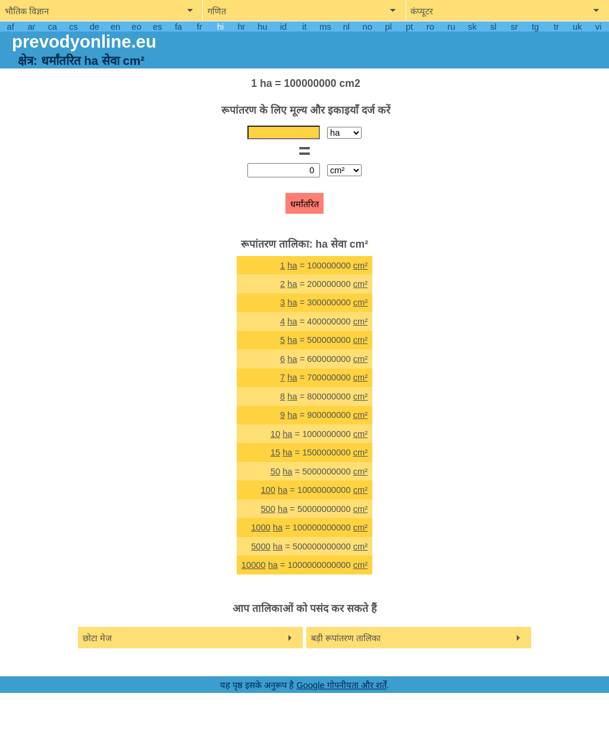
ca (52, 27)
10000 (253, 565)
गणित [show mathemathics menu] (217, 11)
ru (451, 27)
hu (262, 27)
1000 (261, 527)
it (304, 27)
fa (178, 27)
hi (220, 27)
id (283, 27)
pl (388, 27)
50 (275, 471)
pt (409, 27)
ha (292, 265)
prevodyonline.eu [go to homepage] (84, 41)
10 (275, 434)
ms (325, 27)
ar (31, 27)
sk (472, 27)
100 (267, 490)
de (94, 27)
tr (556, 27)
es (157, 27)
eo (136, 27)
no (367, 27)
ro (430, 27)
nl (346, 27)
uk (577, 27)
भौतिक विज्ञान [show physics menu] (27, 11)
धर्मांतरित (304, 204)
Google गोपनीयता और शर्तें (341, 685)
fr (199, 27)
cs (73, 27)
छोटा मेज (97, 638)
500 (267, 509)
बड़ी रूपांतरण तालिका (346, 638)
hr (241, 27)
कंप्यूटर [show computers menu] (421, 11)
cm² (360, 265)
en (115, 27)
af (10, 27)
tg (535, 27)
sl (493, 27)
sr (514, 27)
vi (598, 27)
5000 (261, 546)
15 (275, 452)
